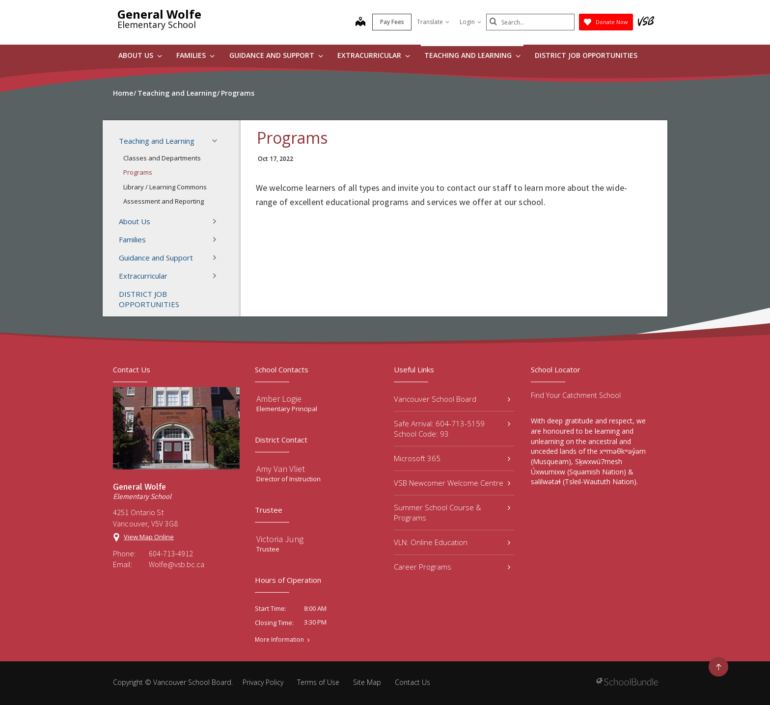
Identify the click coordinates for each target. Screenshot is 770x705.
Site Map (367, 682)
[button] (217, 140)
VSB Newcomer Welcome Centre (452, 483)
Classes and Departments (162, 158)
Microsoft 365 (452, 458)
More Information (279, 640)
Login (470, 22)
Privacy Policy (263, 682)
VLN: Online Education (452, 542)
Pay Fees (392, 22)
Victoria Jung (279, 539)
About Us (140, 55)
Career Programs (452, 567)
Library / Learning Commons (165, 187)
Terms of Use (318, 682)
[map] (360, 22)
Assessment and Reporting (163, 201)
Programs (137, 172)
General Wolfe (159, 14)
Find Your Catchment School (576, 395)
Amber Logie (279, 398)
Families (195, 55)
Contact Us (412, 682)
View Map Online (149, 536)
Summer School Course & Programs (452, 512)
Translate (433, 22)
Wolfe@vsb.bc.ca (176, 564)
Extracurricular (373, 55)
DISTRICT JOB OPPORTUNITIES (586, 55)
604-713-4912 (171, 553)
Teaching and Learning (472, 55)
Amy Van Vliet (280, 468)
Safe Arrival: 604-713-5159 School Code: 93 (452, 428)
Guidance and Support (276, 55)
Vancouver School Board (452, 399)
